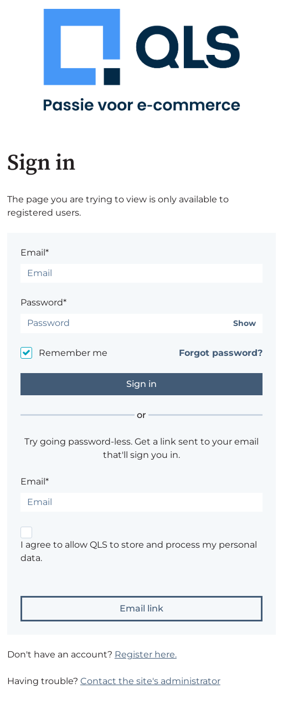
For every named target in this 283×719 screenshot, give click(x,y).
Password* (43, 302)
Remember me (73, 353)
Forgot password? (221, 353)
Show (244, 323)
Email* (34, 252)
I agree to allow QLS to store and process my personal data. (138, 551)
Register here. (146, 654)
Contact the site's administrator (150, 681)
